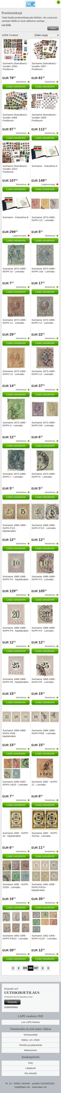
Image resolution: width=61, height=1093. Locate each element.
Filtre (52, 28)
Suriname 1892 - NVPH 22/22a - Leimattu (44, 834)
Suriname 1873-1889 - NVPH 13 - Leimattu (15, 372)
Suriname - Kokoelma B (15, 217)
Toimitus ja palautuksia (30, 1045)
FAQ (30, 1063)
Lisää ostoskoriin (16, 86)
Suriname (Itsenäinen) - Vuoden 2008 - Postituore (15, 117)
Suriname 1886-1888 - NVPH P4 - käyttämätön (15, 629)
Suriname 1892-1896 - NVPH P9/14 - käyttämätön (44, 887)
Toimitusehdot (30, 1034)
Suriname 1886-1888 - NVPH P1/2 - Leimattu (44, 526)
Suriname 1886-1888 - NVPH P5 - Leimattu (44, 680)
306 (30, 968)
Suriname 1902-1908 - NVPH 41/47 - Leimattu (44, 937)
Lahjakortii (30, 1068)
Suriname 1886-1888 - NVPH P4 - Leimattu (44, 629)
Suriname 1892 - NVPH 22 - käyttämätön (15, 834)
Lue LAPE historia (30, 1022)
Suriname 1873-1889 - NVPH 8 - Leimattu (44, 475)
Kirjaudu (12, 1002)
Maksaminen (30, 1050)
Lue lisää (6, 25)
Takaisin (19, 968)
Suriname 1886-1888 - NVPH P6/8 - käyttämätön (15, 733)
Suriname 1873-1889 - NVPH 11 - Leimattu (15, 321)
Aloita (13, 968)
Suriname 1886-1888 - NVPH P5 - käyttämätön (15, 680)
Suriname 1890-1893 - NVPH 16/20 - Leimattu (15, 783)
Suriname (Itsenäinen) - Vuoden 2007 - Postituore (44, 66)
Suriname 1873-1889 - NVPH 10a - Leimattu (44, 270)
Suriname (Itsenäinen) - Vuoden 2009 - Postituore (44, 117)
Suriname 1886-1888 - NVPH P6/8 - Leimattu (44, 732)
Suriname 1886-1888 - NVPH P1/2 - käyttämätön (15, 528)
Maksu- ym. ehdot (30, 1040)
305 (25, 968)
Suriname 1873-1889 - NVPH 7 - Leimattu (15, 475)
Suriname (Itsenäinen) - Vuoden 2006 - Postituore (15, 66)
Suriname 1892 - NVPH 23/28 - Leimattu (15, 886)
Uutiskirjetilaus (11, 1007)
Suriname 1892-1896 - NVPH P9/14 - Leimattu (15, 937)
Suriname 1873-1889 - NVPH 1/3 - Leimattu (44, 219)
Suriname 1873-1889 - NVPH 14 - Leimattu (44, 372)
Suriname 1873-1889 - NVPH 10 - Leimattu (15, 270)
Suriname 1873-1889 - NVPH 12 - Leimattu (44, 321)
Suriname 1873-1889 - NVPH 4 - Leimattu (15, 424)
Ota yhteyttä (30, 1073)
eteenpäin (43, 968)
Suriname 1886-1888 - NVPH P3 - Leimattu (44, 578)
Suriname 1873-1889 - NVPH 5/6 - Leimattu (44, 424)
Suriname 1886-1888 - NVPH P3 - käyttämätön (15, 578)
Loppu (48, 968)
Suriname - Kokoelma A (44, 166)
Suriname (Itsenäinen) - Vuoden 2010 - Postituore (15, 169)
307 (36, 968)
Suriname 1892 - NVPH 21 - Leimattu (44, 783)
